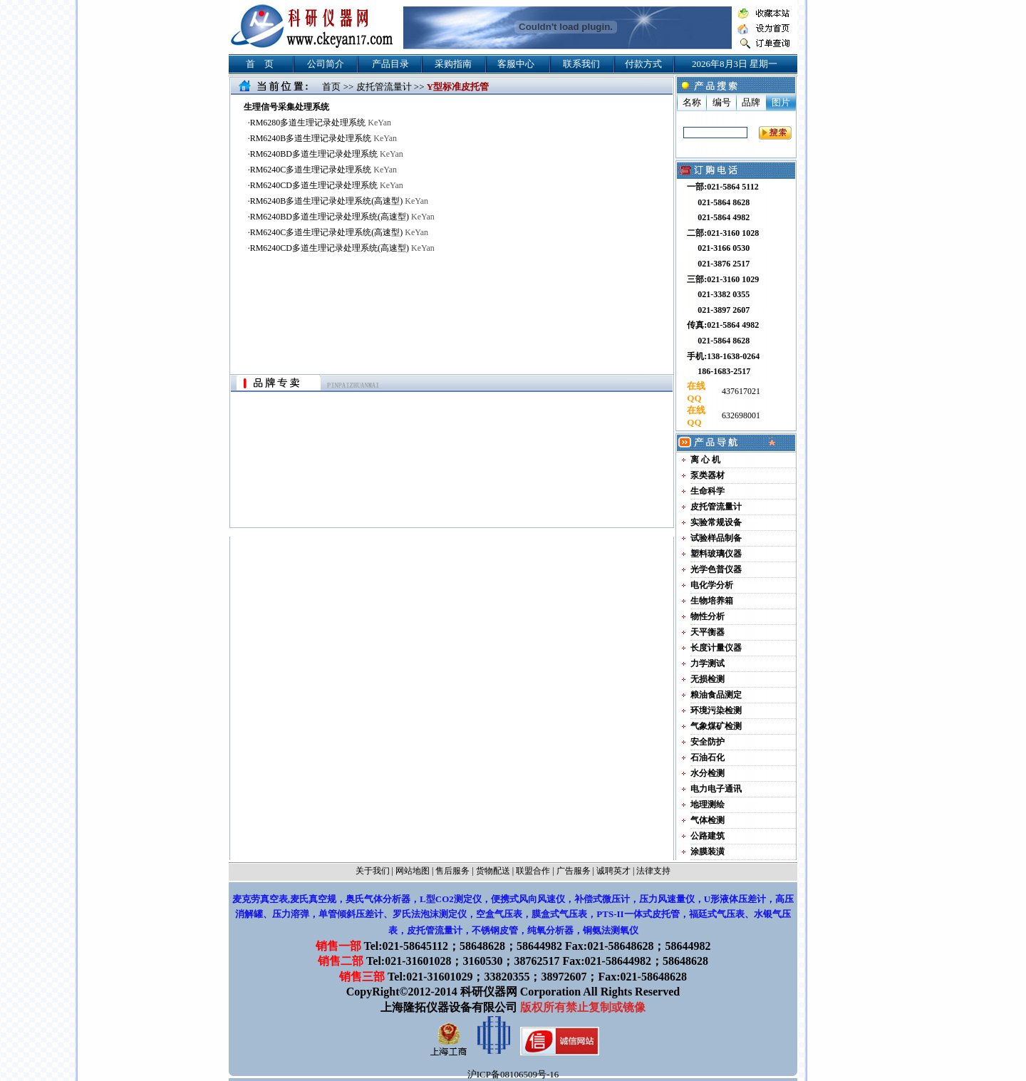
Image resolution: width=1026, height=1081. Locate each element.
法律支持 (653, 871)
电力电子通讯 (716, 789)
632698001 (740, 415)
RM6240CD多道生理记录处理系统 (326, 185)
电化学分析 (711, 585)
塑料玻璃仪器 (716, 554)
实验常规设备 (716, 522)
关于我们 (373, 871)
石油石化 (707, 757)
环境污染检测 (716, 710)
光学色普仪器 (716, 569)
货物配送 (493, 871)
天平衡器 (707, 632)
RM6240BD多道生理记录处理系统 (326, 154)
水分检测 (707, 773)
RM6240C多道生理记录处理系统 (323, 170)
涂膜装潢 (707, 852)
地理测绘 (707, 805)
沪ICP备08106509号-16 (513, 1074)
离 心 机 (705, 460)
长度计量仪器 (716, 648)
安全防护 (707, 742)
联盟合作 (533, 871)
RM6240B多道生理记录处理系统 (323, 138)
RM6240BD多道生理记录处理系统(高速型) (342, 217)
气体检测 (707, 820)
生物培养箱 (711, 601)
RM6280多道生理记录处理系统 (320, 123)
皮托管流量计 (384, 86)
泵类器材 (707, 475)
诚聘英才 (613, 871)
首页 (331, 86)
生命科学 (707, 491)
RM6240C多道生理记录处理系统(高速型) (339, 232)
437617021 (740, 391)
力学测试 (707, 663)
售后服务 (452, 871)
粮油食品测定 (716, 695)
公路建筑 (707, 836)
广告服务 (573, 871)
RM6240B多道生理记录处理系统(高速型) (339, 201)
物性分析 (707, 616)
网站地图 (412, 871)
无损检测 (707, 679)
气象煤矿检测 (716, 726)
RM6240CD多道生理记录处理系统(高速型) (342, 248)
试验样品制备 (716, 538)
